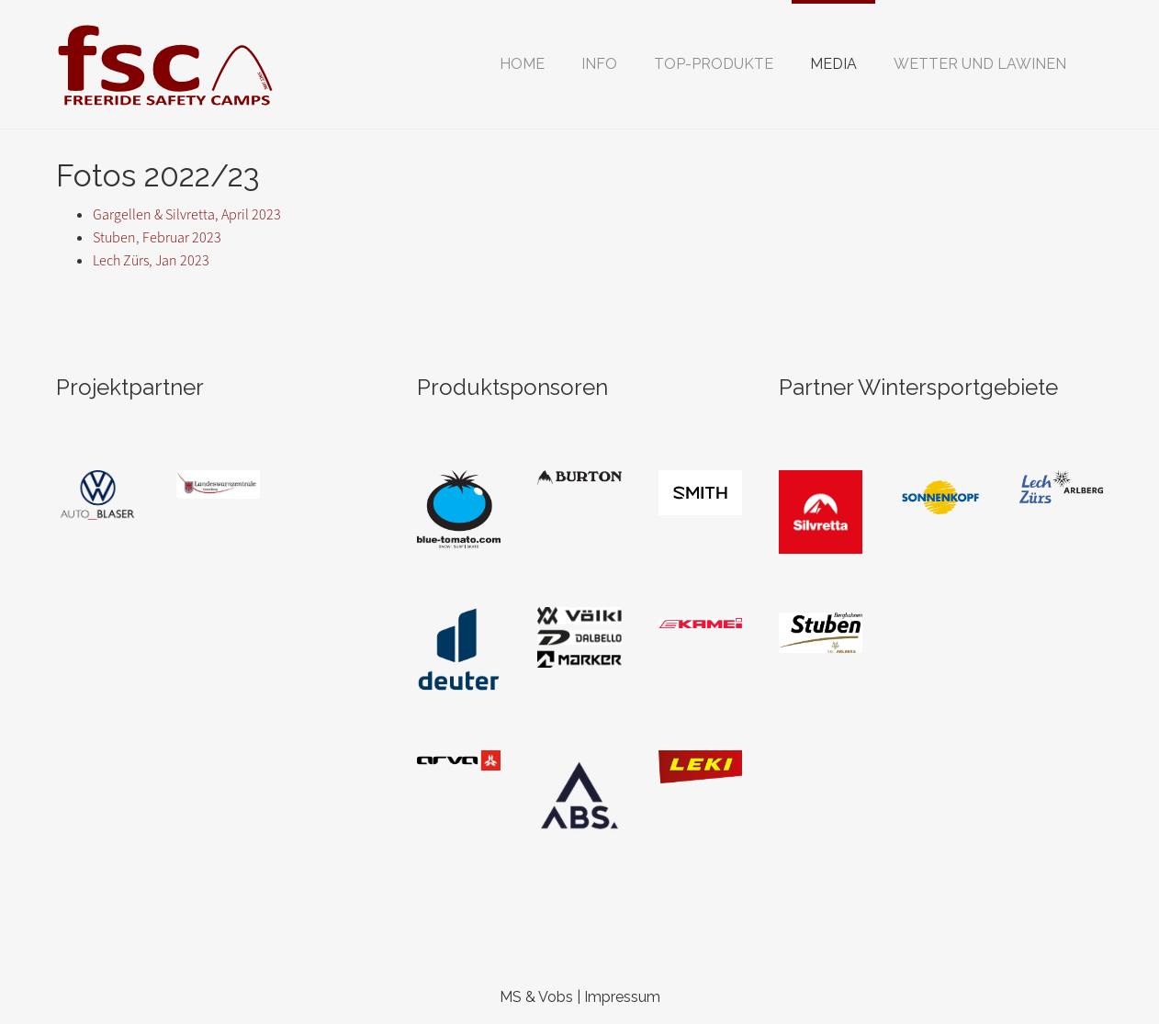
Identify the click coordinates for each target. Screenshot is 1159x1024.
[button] (599, 64)
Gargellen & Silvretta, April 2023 (187, 214)
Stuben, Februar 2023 (157, 237)
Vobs (555, 997)
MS (511, 997)
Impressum (622, 997)
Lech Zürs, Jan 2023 (151, 260)
